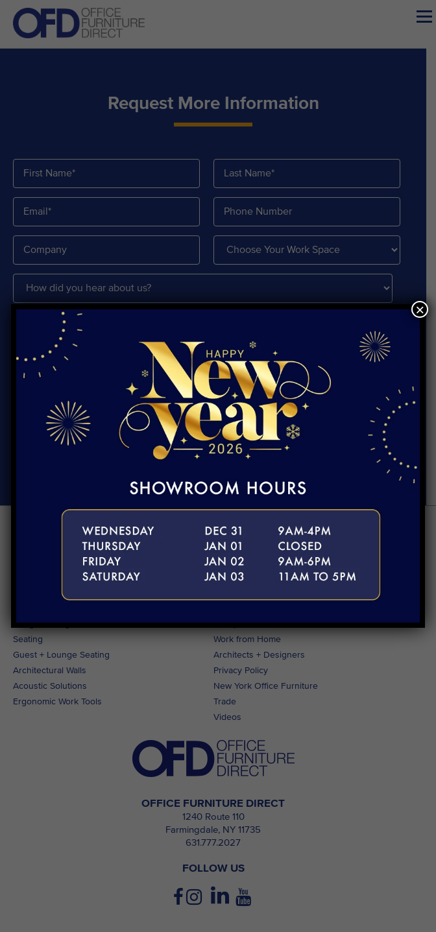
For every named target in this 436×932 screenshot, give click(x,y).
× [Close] (419, 309)
